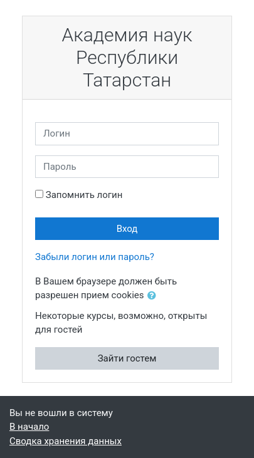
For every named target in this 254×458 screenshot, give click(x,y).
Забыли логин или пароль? (94, 257)
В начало (29, 426)
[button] (154, 296)
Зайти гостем (127, 358)
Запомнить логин (84, 194)
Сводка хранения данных (65, 441)
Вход (127, 228)
